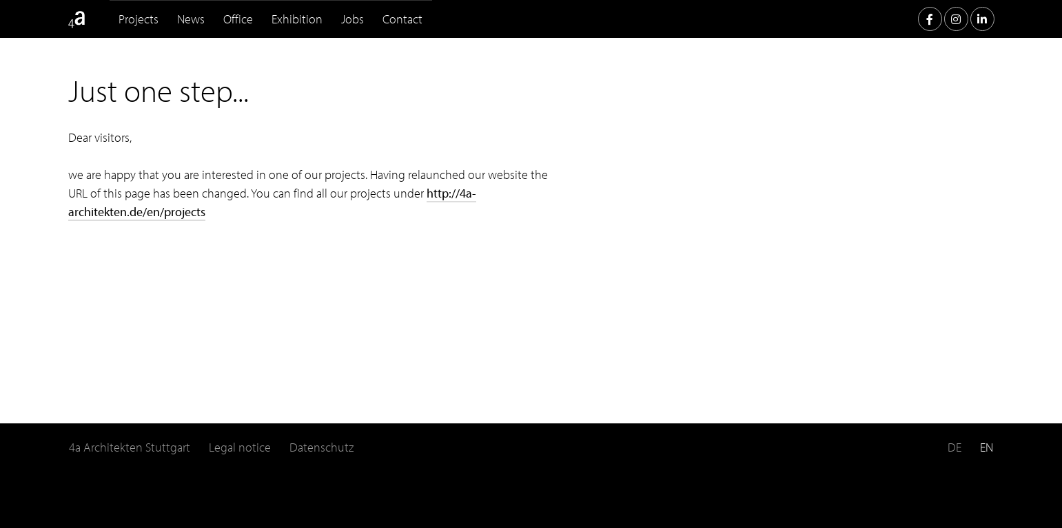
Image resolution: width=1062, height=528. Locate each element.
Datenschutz (321, 447)
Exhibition (297, 19)
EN (986, 447)
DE (954, 447)
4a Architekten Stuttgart (129, 447)
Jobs (352, 19)
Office (238, 19)
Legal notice (240, 447)
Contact (402, 19)
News (191, 19)
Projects (139, 19)
